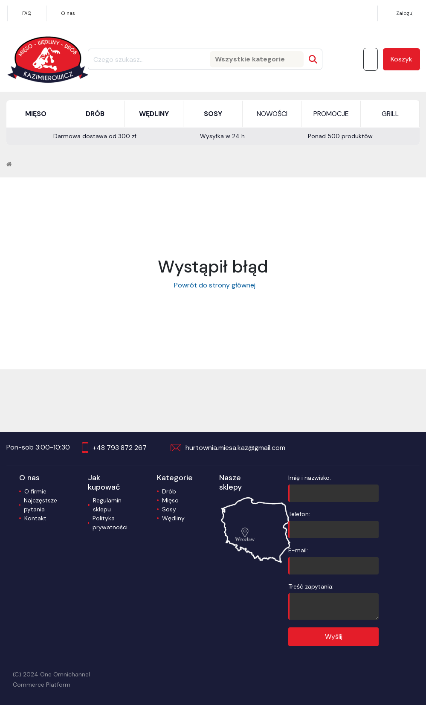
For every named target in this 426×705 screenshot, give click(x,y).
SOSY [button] (213, 113)
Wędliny (173, 518)
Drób (169, 491)
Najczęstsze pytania (40, 504)
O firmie (35, 491)
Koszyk (401, 59)
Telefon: (333, 524)
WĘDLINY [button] (154, 113)
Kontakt (35, 518)
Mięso (170, 500)
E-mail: (333, 560)
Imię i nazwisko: (333, 488)
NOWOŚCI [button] (272, 113)
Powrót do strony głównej (213, 285)
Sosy (169, 509)
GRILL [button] (390, 113)
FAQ (27, 13)
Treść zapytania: (333, 601)
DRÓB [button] (95, 113)
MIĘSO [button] (35, 113)
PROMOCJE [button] (331, 113)
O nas (68, 13)
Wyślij (333, 636)
